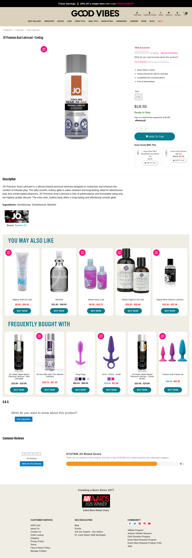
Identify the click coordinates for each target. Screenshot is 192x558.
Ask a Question (140, 62)
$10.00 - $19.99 (19, 383)
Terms (33, 544)
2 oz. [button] (139, 97)
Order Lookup (37, 535)
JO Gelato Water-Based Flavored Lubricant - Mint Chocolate (19, 376)
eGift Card (35, 525)
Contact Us (36, 531)
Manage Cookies (39, 551)
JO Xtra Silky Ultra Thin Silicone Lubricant (49, 375)
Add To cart (154, 136)
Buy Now (22, 310)
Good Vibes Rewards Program (142, 539)
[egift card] (137, 13)
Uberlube (59, 299)
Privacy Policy (37, 541)
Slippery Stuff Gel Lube (22, 299)
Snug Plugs (81, 374)
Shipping (35, 538)
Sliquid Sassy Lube (96, 299)
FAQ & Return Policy (40, 547)
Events (78, 528)
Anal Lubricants (33, 30)
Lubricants (19, 30)
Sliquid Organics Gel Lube (133, 299)
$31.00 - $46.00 (59, 304)
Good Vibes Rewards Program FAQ (144, 543)
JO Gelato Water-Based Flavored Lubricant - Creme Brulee (142, 376)
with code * (96, 3)
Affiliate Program (135, 530)
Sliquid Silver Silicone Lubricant (170, 299)
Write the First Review (169, 53)
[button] (76, 378)
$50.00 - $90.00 (80, 383)
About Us (35, 528)
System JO (21, 225)
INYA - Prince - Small (111, 374)
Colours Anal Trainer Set (173, 374)
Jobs (130, 546)
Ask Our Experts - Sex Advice (89, 531)
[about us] (168, 13)
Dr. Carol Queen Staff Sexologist (90, 535)
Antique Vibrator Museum (140, 533)
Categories (7, 30)
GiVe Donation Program (139, 536)
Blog (77, 525)
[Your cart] (185, 13)
